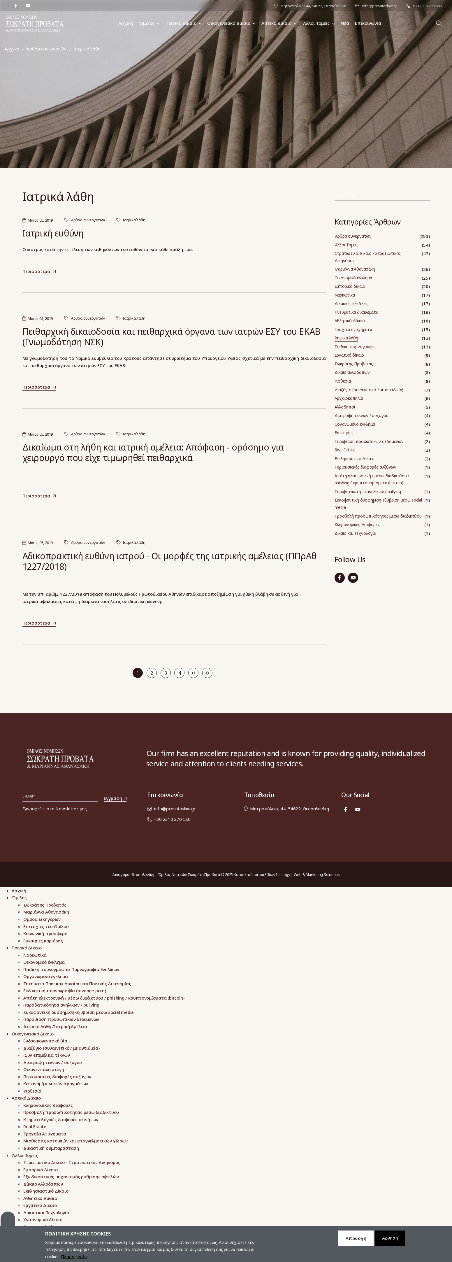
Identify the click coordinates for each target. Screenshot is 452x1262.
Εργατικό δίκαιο (349, 355)
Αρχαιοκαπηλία (349, 398)
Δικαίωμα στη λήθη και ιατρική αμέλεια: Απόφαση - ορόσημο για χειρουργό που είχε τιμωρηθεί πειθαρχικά (153, 452)
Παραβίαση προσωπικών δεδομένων (369, 441)
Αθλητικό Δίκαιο (350, 320)
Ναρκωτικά (345, 295)
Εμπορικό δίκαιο (350, 286)
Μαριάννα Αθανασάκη (355, 269)
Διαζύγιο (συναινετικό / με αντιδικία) (369, 389)
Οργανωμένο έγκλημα (355, 424)
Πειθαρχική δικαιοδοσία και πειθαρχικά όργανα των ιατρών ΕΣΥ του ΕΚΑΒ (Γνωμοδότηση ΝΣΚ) (171, 336)
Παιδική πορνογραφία (355, 346)
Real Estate (345, 450)
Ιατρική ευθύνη (53, 233)
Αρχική (11, 49)
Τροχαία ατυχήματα (353, 329)
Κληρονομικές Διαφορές (357, 524)
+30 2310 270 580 (427, 5)
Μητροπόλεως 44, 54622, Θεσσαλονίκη (313, 5)
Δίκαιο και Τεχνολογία (355, 533)
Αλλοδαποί (345, 407)
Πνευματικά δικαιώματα (356, 312)
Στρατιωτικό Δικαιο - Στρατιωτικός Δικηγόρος (368, 256)
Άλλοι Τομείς (346, 245)
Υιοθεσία (343, 381)
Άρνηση (390, 1241)
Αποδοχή (356, 1242)
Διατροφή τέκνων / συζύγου (361, 415)
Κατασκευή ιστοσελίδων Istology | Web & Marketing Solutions (287, 874)
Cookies (8, 1222)
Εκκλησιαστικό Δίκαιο (355, 458)
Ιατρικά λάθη (134, 219)
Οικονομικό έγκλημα (353, 278)
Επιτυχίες (344, 432)
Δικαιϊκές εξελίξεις (352, 303)
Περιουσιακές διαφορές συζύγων (365, 467)
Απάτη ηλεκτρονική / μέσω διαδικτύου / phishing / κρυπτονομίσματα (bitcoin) (372, 479)
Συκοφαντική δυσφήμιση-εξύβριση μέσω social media (378, 503)
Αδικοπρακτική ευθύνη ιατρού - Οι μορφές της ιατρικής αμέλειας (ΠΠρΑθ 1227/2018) (169, 561)
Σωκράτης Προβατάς (354, 364)
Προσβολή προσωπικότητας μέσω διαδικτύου (378, 516)
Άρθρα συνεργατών (46, 49)
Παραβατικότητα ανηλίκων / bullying (368, 491)
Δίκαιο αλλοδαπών (352, 372)
